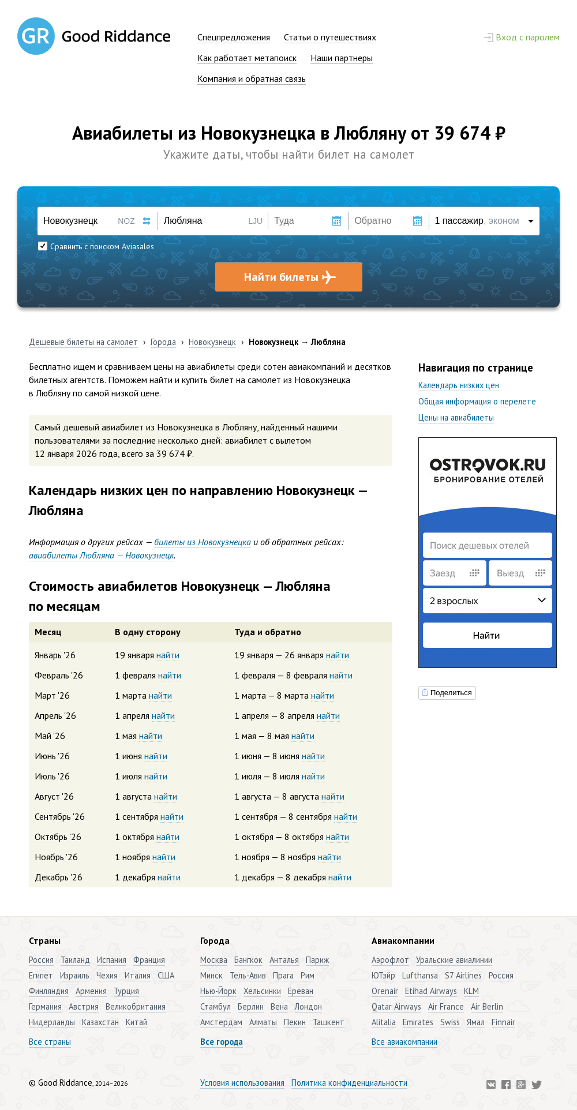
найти (167, 655)
